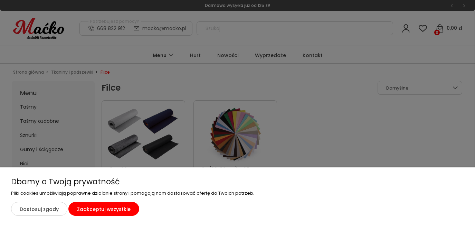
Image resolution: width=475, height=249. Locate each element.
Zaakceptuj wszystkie (104, 209)
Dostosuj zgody (39, 209)
